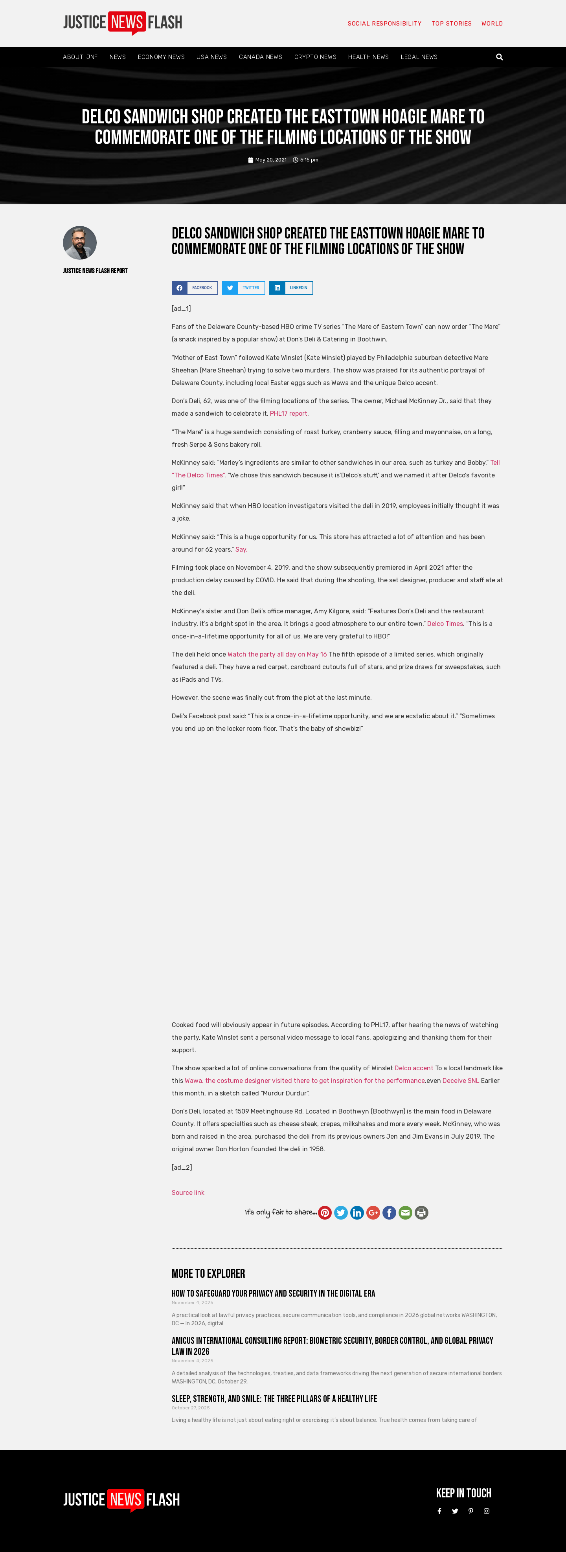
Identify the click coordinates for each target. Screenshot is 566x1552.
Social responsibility (384, 23)
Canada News (261, 57)
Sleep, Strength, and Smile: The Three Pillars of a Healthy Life (274, 1399)
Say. (241, 549)
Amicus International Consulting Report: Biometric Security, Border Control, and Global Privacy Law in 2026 (332, 1346)
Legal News (419, 57)
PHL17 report (288, 413)
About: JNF (80, 57)
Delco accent (414, 1068)
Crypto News (315, 57)
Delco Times (445, 623)
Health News (368, 57)
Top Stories (451, 23)
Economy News (161, 57)
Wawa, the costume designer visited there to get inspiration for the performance (305, 1080)
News (118, 57)
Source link (188, 1192)
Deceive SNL (461, 1080)
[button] (500, 57)
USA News (212, 57)
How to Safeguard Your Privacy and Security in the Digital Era (273, 1293)
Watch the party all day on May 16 (277, 654)
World (492, 23)
